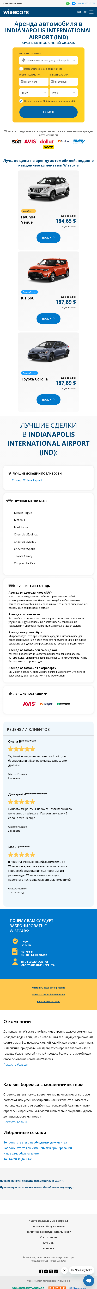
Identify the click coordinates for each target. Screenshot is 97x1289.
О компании (48, 1237)
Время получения (29, 74)
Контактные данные (17, 1159)
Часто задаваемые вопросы (48, 1220)
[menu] (91, 12)
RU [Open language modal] (79, 12)
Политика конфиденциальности (48, 1231)
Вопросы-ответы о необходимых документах (35, 1142)
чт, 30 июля (60, 81)
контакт (48, 1248)
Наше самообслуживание (21, 1153)
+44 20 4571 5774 (86, 3)
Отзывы (48, 1242)
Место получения (30, 53)
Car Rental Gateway (55, 1260)
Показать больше (15, 1064)
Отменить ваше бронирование (48, 987)
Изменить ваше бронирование (48, 994)
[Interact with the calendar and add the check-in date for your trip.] (33, 82)
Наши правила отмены (48, 1001)
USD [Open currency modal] (85, 12)
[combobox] (52, 92)
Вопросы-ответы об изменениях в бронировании (37, 1148)
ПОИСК (48, 238)
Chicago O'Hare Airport (27, 480)
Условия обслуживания (49, 1226)
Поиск (48, 112)
